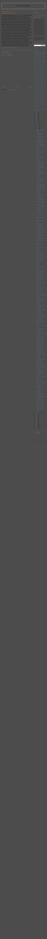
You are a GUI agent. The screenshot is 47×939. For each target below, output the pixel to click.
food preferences (42, 56)
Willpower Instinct (39, 255)
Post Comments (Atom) (11, 89)
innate (38, 98)
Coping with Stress (41, 58)
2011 (36, 426)
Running (44, 80)
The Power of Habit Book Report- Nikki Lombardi (40, 396)
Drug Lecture (38, 291)
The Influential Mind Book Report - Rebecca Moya (40, 259)
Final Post (35, 53)
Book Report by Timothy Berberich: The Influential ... (40, 173)
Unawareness (36, 61)
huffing (35, 98)
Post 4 (35, 80)
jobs (44, 98)
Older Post (30, 87)
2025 (36, 112)
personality (38, 62)
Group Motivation (42, 69)
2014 (36, 422)
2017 (36, 417)
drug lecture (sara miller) (40, 230)
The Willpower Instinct (37, 86)
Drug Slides (38, 391)
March (37, 411)
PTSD (37, 79)
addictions (43, 61)
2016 (36, 419)
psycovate (23, 6)
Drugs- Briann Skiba (40, 320)
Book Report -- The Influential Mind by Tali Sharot (40, 141)
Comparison (42, 65)
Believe (39, 64)
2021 (36, 119)
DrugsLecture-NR (39, 243)
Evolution (35, 68)
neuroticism (35, 102)
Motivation (43, 54)
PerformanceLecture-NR (40, 238)
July (37, 124)
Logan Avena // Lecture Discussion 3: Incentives (40, 306)
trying (36, 106)
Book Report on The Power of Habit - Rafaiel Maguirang (40, 166)
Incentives (38, 175)
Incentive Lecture (39, 245)
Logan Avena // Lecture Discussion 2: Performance (40, 311)
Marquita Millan (42, 51)
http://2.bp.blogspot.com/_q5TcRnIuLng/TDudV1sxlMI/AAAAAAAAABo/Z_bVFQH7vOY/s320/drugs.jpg (39, 94)
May (37, 126)
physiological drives (41, 102)
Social (35, 84)
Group (38, 69)
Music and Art (37, 60)
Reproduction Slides (40, 393)
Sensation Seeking (37, 83)
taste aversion (42, 62)
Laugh (42, 72)
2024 (36, 114)
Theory (42, 86)
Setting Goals (43, 83)
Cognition (38, 65)
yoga (38, 106)
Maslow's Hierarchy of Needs (38, 76)
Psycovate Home (37, 13)
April (37, 128)
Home (17, 87)
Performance (38, 147)
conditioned (41, 90)
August (37, 123)
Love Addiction (40, 73)
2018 (36, 415)
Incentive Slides (39, 389)
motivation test (36, 101)
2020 (36, 121)
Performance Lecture (40, 158)
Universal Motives (40, 87)
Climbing (35, 65)
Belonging (41, 64)
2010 (36, 428)
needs (44, 101)
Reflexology (40, 80)
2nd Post (35, 57)
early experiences (38, 91)
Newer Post (4, 87)
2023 (36, 116)
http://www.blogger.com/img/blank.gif (39, 97)
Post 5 (37, 80)
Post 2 (42, 79)
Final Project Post (40, 53)
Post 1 (43, 60)
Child (44, 64)
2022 (36, 117)
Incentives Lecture (39, 274)
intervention (41, 98)
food (34, 62)
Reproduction (38, 250)
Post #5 (39, 79)
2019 (36, 413)
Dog (44, 65)
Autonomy (35, 64)
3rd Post (40, 57)
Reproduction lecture (40, 279)
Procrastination (36, 56)
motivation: (41, 101)
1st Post (36, 51)
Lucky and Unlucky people (41, 75)
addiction (40, 61)
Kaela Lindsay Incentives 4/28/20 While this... (40, 195)
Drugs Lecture (39, 159)
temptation (35, 105)
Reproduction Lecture (40, 156)
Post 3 (44, 79)
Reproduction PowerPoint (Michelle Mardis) (40, 333)
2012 (36, 424)
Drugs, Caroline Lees (40, 343)
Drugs (37, 149)
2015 (36, 421)
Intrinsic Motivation (37, 72)
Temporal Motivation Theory (40, 84)
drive (44, 90)
